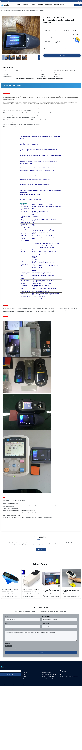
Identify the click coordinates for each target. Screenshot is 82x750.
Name (6, 623)
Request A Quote (59, 4)
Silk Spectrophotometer (12, 10)
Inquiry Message (9, 629)
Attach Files (7, 643)
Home (18, 4)
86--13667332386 (65, 670)
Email (6, 616)
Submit (41, 652)
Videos (33, 4)
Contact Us (48, 4)
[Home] (1, 10)
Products (25, 4)
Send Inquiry (41, 549)
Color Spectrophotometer (46, 672)
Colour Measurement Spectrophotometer (49, 674)
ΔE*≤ (45, 269)
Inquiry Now (78, 4)
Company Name (45, 623)
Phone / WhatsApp (46, 616)
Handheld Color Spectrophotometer (48, 676)
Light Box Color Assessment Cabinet (48, 678)
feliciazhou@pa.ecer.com (13, 1)
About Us (40, 4)
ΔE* (49, 237)
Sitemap (24, 678)
